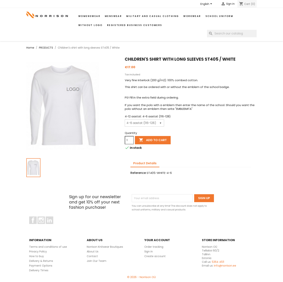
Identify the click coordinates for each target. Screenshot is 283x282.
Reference (138, 173)
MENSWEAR (113, 16)
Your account (157, 240)
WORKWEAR (192, 16)
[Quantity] (129, 140)
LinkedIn (52, 226)
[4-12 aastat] (144, 123)
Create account (155, 256)
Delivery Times (38, 270)
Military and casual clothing (152, 16)
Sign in (148, 251)
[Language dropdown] (206, 4)
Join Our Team (96, 261)
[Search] (232, 33)
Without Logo (90, 25)
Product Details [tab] (145, 163)
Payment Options (40, 265)
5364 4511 (218, 262)
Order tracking (153, 247)
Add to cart (153, 140)
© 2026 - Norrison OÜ (141, 277)
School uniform (219, 16)
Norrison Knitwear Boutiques (105, 247)
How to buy (36, 256)
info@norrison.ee (225, 265)
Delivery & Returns (41, 261)
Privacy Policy (38, 251)
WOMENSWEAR (89, 16)
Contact (92, 256)
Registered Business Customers (134, 25)
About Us (92, 251)
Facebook (36, 226)
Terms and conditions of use (48, 247)
